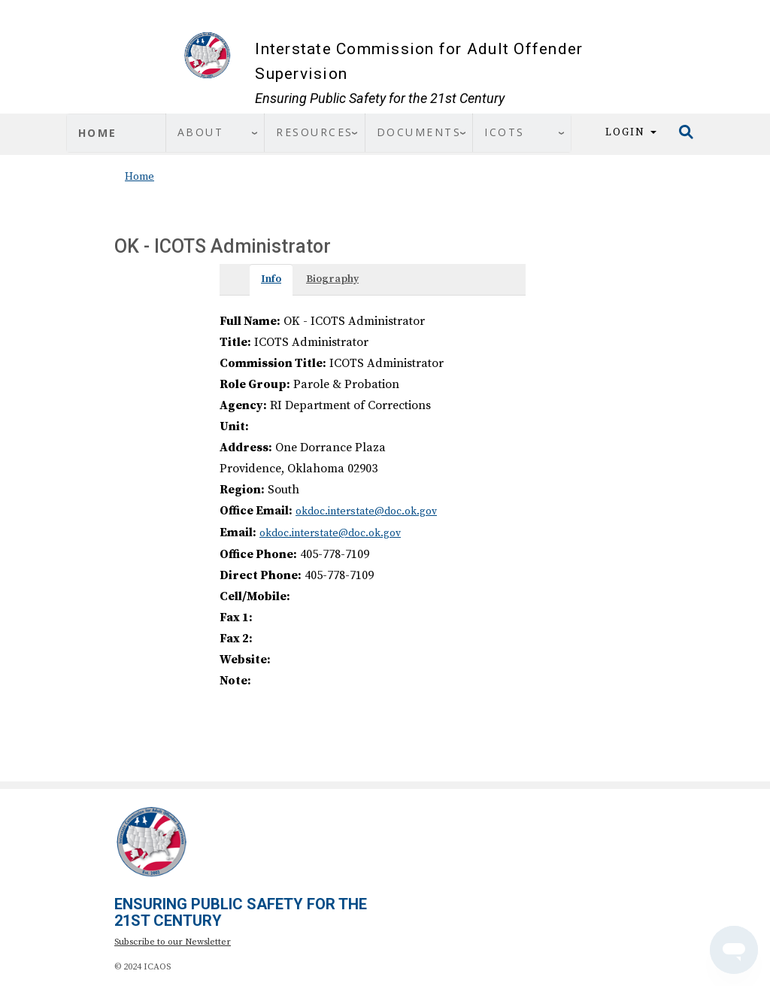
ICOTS (504, 132)
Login (630, 132)
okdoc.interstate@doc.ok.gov (366, 511)
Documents (419, 132)
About (200, 132)
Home (97, 133)
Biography (332, 279)
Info (271, 279)
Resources (314, 132)
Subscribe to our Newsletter (172, 942)
